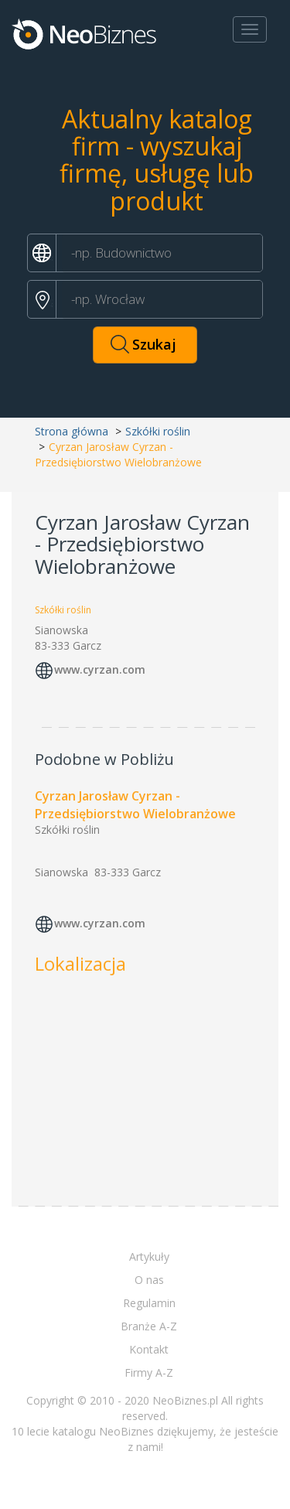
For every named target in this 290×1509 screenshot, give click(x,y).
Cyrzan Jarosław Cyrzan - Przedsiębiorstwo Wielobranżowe (135, 804)
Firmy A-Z (149, 1372)
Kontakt (149, 1349)
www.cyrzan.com (99, 669)
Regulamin (149, 1303)
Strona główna (71, 431)
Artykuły (149, 1256)
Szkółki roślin (157, 431)
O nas (149, 1279)
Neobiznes (85, 33)
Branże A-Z (149, 1326)
